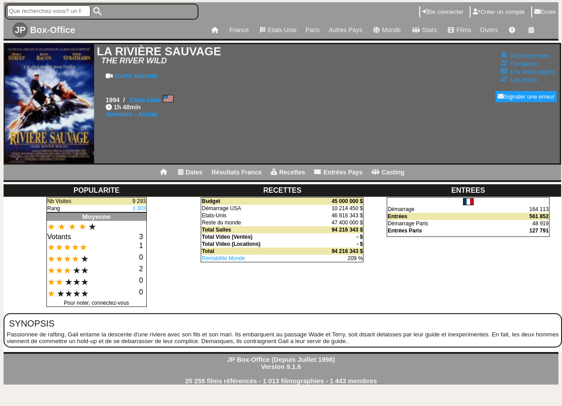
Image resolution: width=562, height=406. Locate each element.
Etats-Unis (277, 29)
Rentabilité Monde (223, 258)
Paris (313, 29)
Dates (190, 172)
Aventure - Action (131, 114)
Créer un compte (499, 11)
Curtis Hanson (136, 75)
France (239, 29)
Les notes (523, 79)
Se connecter (442, 11)
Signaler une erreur (526, 96)
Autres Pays (345, 29)
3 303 (139, 208)
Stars (423, 29)
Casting (388, 172)
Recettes (288, 172)
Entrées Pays (338, 172)
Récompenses (530, 55)
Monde (386, 29)
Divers (489, 29)
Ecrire (545, 11)
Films (458, 29)
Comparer (524, 63)
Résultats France (236, 172)
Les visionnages (532, 71)
